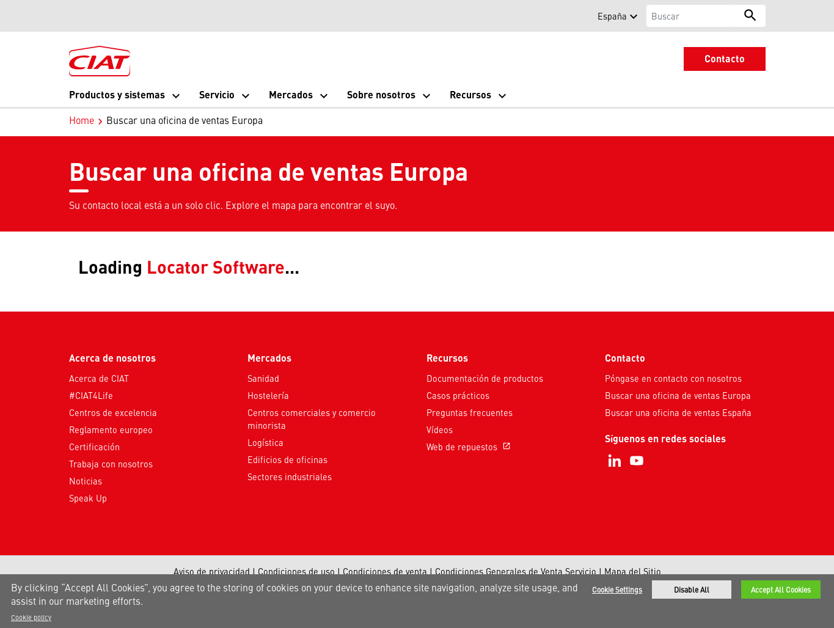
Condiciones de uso (296, 571)
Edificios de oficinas (287, 459)
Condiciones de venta (385, 571)
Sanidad (263, 378)
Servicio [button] (217, 94)
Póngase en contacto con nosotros (673, 378)
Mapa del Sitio (632, 571)
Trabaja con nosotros (111, 464)
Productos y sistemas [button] (117, 94)
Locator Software (216, 266)
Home (81, 119)
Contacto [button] (724, 58)
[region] (417, 601)
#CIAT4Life (91, 395)
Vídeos (439, 429)
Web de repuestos (469, 446)
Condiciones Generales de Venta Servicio (515, 571)
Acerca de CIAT (99, 378)
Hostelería (268, 395)
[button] (76, 16)
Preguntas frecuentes (469, 412)
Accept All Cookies (781, 589)
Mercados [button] (291, 94)
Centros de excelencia (113, 412)
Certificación (94, 446)
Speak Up (88, 498)
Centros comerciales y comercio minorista (311, 419)
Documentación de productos (484, 378)
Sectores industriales (289, 476)
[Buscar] (690, 16)
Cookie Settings (617, 589)
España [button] (612, 16)
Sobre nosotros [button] (381, 94)
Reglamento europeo (111, 429)
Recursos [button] (470, 94)
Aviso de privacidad (212, 571)
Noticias (85, 481)
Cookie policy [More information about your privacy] (31, 617)
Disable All (691, 589)
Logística (265, 442)
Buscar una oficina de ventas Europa (678, 395)
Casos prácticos (457, 395)
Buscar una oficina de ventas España (678, 412)
